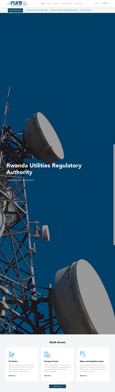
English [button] (97, 3)
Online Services (66, 3)
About (49, 3)
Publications (78, 3)
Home (42, 3)
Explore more (58, 386)
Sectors (56, 3)
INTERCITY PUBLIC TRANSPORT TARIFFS (66, 10)
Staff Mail (104, 3)
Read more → (13, 375)
